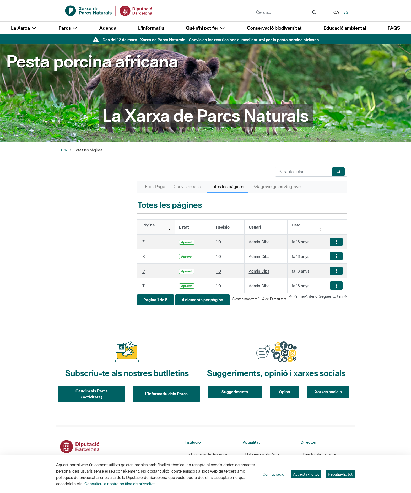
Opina (284, 391)
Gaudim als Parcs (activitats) (91, 393)
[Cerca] (302, 172)
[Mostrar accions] (336, 242)
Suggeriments (234, 391)
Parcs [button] (68, 28)
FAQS (394, 28)
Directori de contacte (319, 454)
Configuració (273, 474)
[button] (155, 299)
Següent (326, 296)
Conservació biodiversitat (274, 28)
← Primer (297, 296)
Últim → (340, 296)
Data (296, 224)
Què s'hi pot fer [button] (205, 28)
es (345, 12)
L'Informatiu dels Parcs (166, 393)
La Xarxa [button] (24, 28)
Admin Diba (259, 241)
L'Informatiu (151, 28)
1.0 (218, 241)
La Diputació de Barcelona (207, 454)
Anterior (312, 296)
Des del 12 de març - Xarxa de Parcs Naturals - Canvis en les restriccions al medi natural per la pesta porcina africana (210, 39)
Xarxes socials (328, 391)
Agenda (107, 28)
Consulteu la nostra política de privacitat (119, 483)
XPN (63, 150)
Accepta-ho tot (306, 474)
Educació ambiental (344, 28)
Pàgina (148, 224)
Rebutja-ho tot (340, 474)
